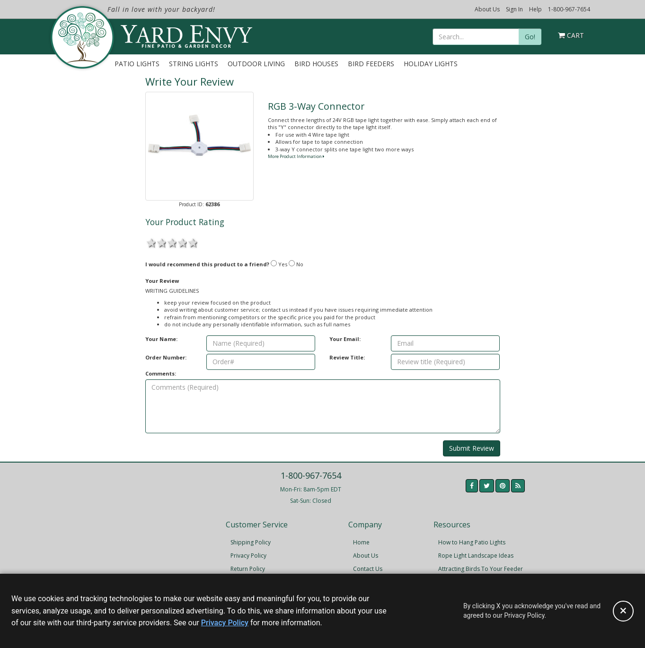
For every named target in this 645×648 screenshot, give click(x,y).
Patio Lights (137, 63)
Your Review (162, 280)
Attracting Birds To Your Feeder (480, 569)
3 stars (171, 242)
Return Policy (247, 569)
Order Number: (165, 357)
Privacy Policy (248, 556)
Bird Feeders (371, 63)
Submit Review (471, 448)
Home (361, 542)
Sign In (514, 9)
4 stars (182, 242)
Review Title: (347, 357)
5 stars (192, 242)
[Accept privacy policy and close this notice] (623, 611)
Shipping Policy (250, 542)
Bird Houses (316, 63)
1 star (150, 242)
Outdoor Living (256, 63)
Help (535, 9)
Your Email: (345, 338)
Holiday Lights (431, 63)
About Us (487, 9)
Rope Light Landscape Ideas (475, 556)
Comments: (160, 373)
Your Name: (161, 338)
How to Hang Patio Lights (471, 542)
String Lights (193, 63)
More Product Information (296, 156)
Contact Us (367, 569)
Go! (530, 36)
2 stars (161, 242)
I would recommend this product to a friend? (207, 264)
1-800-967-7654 (569, 9)
